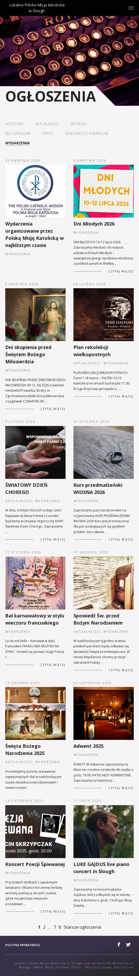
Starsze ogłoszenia (82, 927)
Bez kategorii (18, 133)
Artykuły (78, 124)
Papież (47, 133)
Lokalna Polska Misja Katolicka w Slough (36, 12)
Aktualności (47, 124)
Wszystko (14, 124)
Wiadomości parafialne (87, 133)
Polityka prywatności (22, 945)
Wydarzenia (17, 143)
